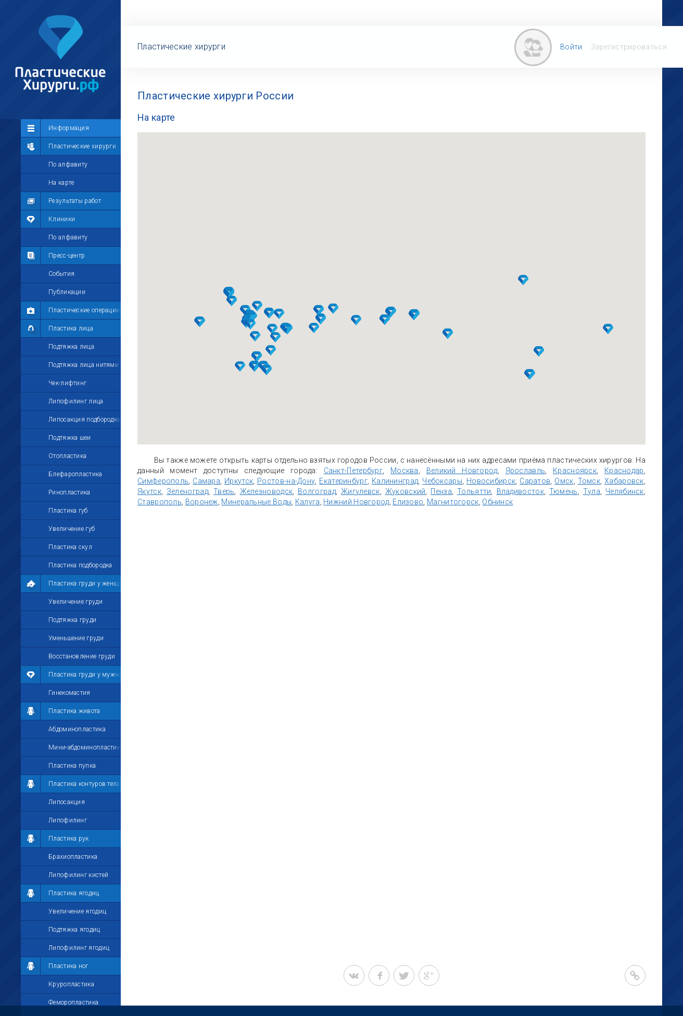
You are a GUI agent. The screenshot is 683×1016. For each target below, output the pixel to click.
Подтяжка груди (72, 620)
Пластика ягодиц (73, 893)
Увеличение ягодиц (77, 911)
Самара (206, 481)
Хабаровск (624, 481)
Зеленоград (187, 491)
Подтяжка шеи (69, 437)
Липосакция (66, 802)
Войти (571, 47)
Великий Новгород (462, 470)
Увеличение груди (75, 601)
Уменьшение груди (76, 638)
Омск (563, 481)
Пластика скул (70, 547)
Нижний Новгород (356, 502)
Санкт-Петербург (353, 470)
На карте (61, 182)
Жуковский (405, 491)
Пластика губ (68, 510)
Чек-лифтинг (67, 383)
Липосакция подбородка (84, 419)
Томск (589, 481)
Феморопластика (73, 1002)
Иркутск (238, 481)
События (61, 273)
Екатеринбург (343, 481)
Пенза (441, 491)
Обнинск (497, 502)
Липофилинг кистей (78, 875)
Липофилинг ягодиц (78, 947)
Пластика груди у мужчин (87, 674)
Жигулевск (360, 491)
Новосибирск (490, 481)
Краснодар (624, 470)
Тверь (224, 491)
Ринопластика (69, 492)
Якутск (149, 491)
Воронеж (201, 502)
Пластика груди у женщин (87, 583)
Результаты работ (74, 201)
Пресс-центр (66, 255)
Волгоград (317, 491)
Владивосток (520, 491)
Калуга (307, 502)
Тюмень (563, 491)
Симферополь (162, 481)
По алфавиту (67, 164)
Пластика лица (70, 328)
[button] (257, 306)
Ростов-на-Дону (286, 481)
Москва (404, 470)
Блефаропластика (75, 474)
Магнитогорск (453, 502)
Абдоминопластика (77, 729)
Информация (68, 128)
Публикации (66, 292)
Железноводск (266, 491)
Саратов (535, 481)
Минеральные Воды (256, 502)
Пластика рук (68, 838)
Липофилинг (67, 820)
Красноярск (575, 470)
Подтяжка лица (71, 346)
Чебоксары (442, 481)
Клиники (61, 219)
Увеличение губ (71, 528)
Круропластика (71, 984)
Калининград (395, 481)
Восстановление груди (81, 656)
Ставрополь (159, 502)
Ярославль (525, 470)
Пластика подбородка (80, 565)
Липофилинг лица (76, 401)
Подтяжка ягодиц (74, 929)
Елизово (408, 502)
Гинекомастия (69, 692)
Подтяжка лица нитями (83, 365)
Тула (591, 491)
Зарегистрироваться (629, 47)
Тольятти (474, 491)
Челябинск (624, 491)
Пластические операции (84, 310)
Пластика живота (74, 711)
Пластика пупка (72, 765)
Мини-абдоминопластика (85, 747)
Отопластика (67, 456)
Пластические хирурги (82, 146)
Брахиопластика (72, 856)
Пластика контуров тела (84, 784)
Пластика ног (68, 966)
